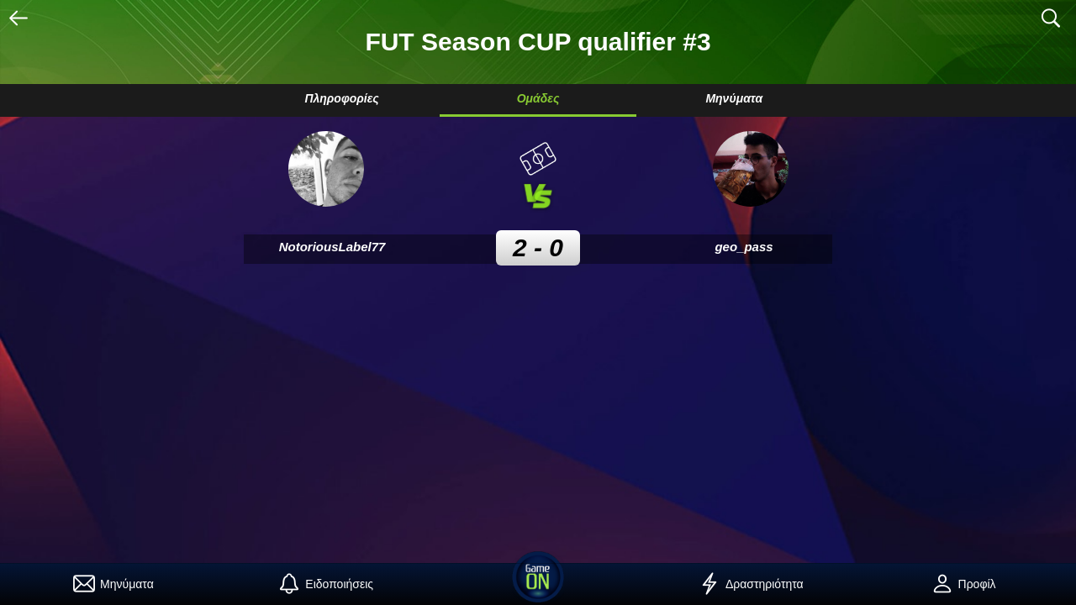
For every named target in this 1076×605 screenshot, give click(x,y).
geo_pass (744, 246)
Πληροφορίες (341, 98)
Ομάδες (538, 98)
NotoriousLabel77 (332, 246)
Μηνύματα (733, 98)
